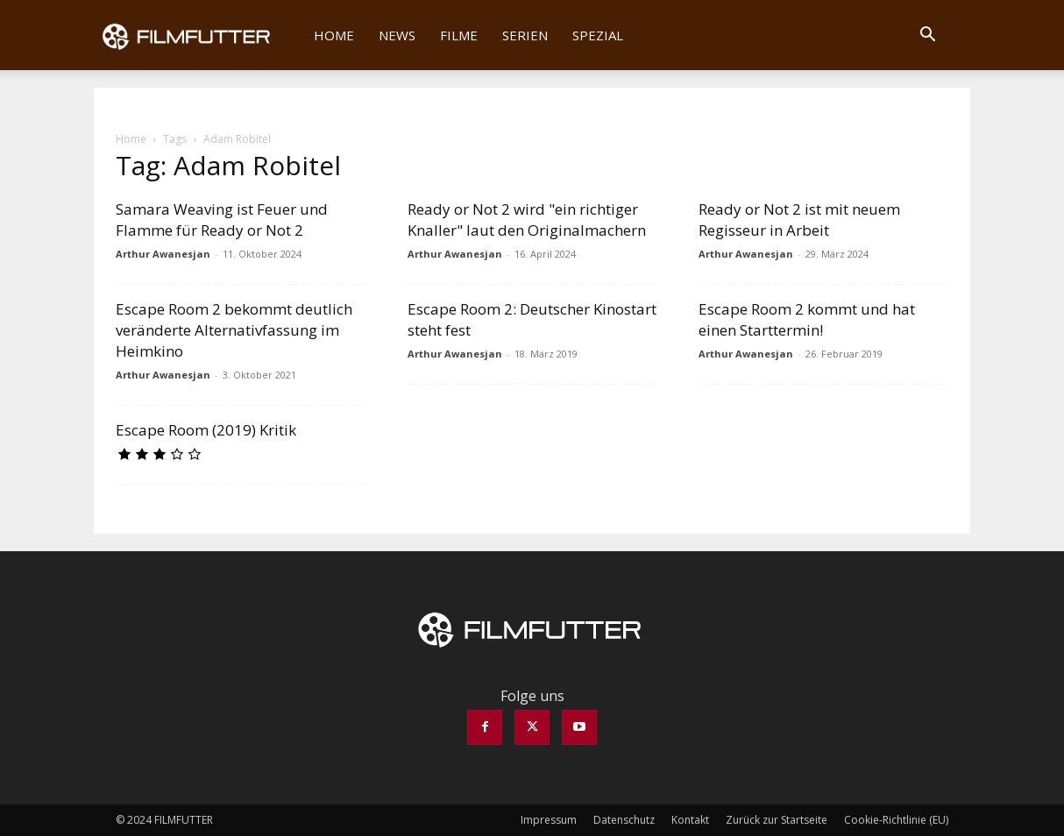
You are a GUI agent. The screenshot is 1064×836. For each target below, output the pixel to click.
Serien (525, 35)
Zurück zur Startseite (776, 819)
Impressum (549, 819)
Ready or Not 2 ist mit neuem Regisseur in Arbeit (799, 219)
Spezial (597, 35)
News (397, 35)
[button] (927, 36)
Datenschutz (624, 819)
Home (334, 35)
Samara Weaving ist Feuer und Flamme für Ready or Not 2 (222, 219)
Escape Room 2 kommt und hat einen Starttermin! (807, 319)
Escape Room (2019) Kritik (206, 430)
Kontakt (690, 819)
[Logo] (197, 35)
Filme (459, 35)
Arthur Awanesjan (163, 253)
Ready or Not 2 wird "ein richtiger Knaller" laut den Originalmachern (527, 219)
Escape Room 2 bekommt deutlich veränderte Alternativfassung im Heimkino (234, 330)
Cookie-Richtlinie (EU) (896, 819)
